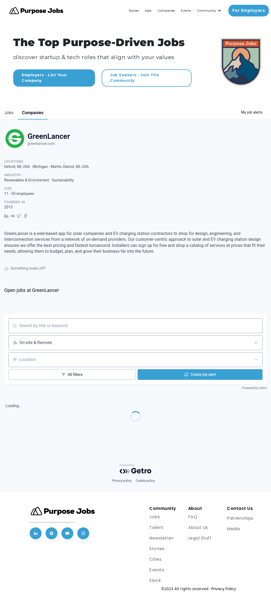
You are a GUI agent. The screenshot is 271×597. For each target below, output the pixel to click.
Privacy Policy (223, 588)
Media (233, 529)
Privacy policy (122, 481)
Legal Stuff (199, 538)
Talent (156, 527)
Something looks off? (25, 268)
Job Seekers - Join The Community (134, 78)
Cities (155, 559)
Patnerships (240, 518)
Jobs (147, 10)
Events (186, 10)
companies (32, 112)
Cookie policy (145, 481)
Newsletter (161, 538)
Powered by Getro (254, 388)
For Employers (248, 10)
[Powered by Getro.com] (135, 469)
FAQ (192, 517)
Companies (166, 10)
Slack (155, 580)
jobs (8, 112)
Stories (134, 10)
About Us (198, 527)
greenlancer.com (41, 143)
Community (206, 10)
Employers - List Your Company (44, 78)
